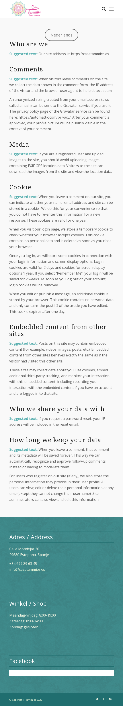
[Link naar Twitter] (97, 699)
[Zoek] (101, 9)
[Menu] (111, 9)
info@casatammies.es (27, 569)
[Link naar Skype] (110, 699)
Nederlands (61, 35)
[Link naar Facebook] (103, 699)
